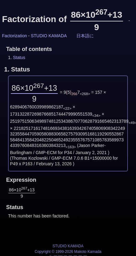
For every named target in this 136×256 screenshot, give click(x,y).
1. (17, 69)
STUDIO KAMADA (49, 35)
